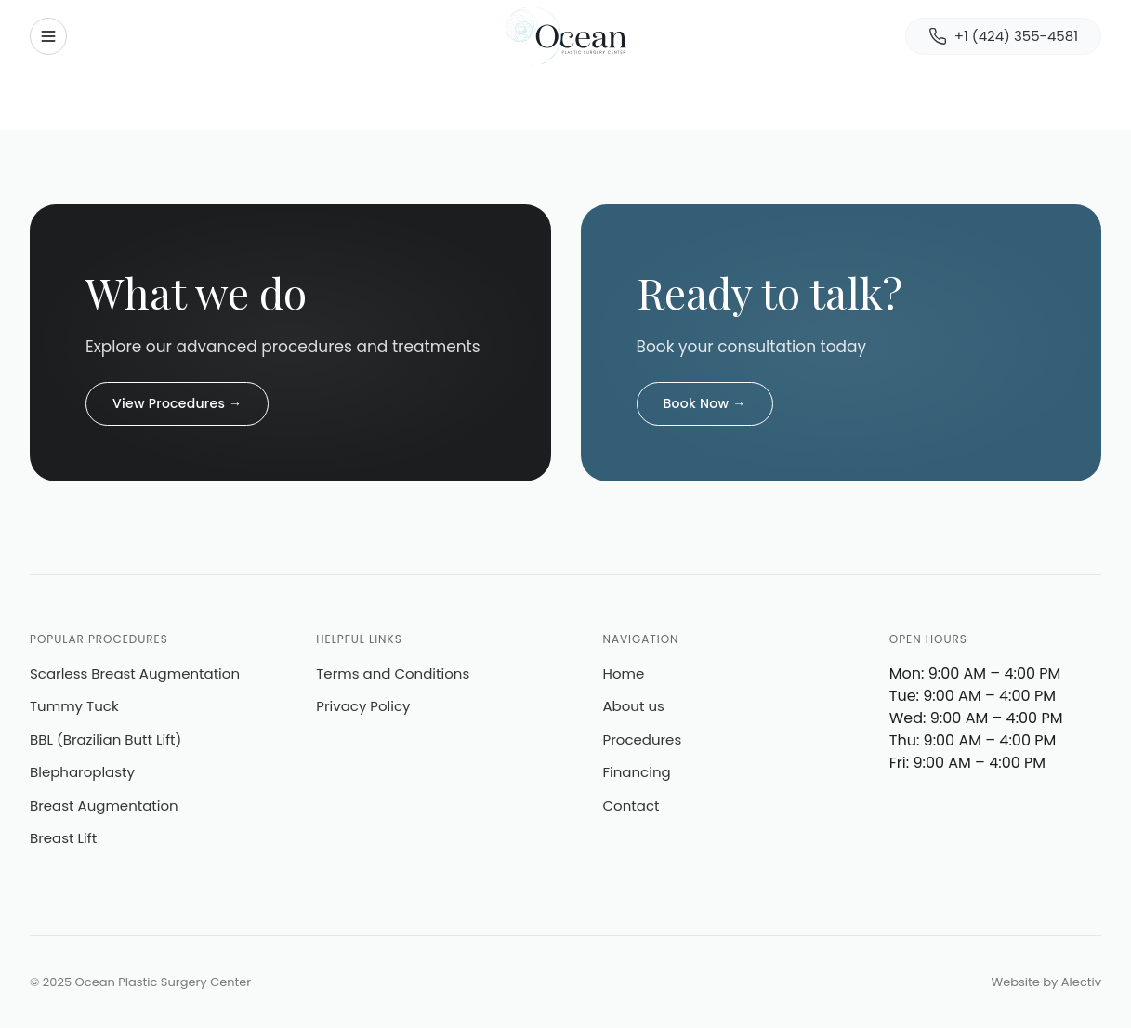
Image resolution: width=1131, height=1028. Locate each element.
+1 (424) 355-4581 (1003, 36)
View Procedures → (177, 403)
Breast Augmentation (104, 805)
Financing (637, 772)
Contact (631, 805)
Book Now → (705, 403)
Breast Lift (63, 838)
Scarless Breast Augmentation (135, 673)
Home (624, 673)
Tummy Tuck (74, 706)
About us (633, 706)
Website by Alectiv (1047, 982)
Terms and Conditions (392, 673)
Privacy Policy (363, 706)
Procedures (642, 739)
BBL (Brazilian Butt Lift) (105, 739)
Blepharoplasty (82, 772)
